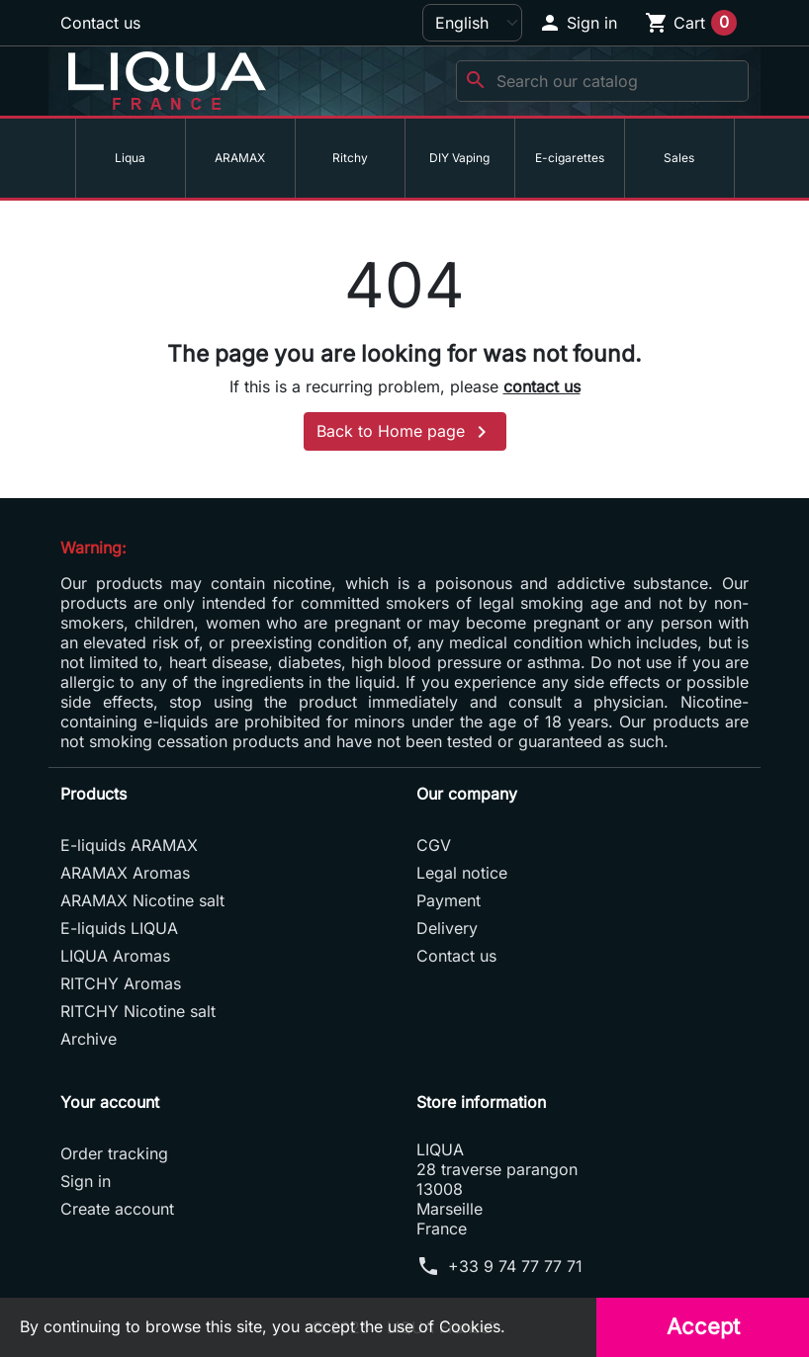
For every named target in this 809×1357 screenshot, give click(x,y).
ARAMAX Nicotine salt (142, 900)
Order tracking (114, 1153)
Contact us (100, 23)
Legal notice (461, 873)
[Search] (602, 81)
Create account (117, 1209)
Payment (448, 900)
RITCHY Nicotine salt (138, 1011)
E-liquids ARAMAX (129, 845)
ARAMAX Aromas (125, 873)
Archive (88, 1039)
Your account (109, 1102)
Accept (703, 1326)
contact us (542, 386)
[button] (577, 23)
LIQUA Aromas (115, 956)
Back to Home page (405, 432)
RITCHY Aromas (120, 983)
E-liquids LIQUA (119, 928)
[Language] (472, 23)
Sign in (85, 1181)
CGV (433, 845)
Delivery (447, 928)
